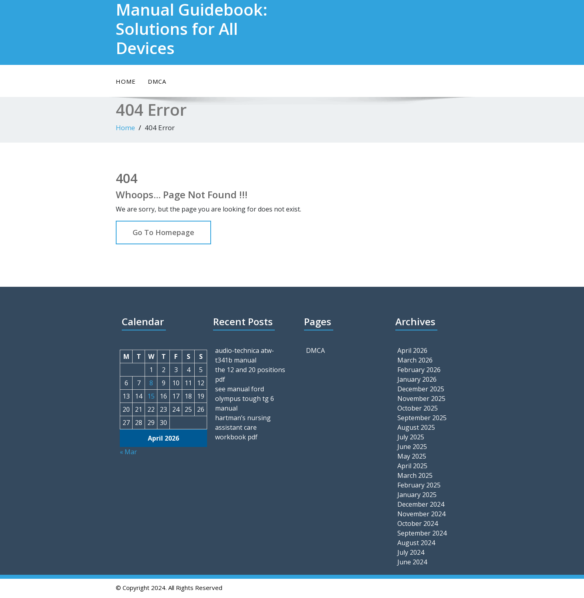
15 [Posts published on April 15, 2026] (151, 396)
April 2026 (412, 350)
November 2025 (421, 398)
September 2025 (422, 417)
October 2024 (417, 523)
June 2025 (412, 446)
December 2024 (420, 504)
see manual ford (239, 389)
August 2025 (416, 427)
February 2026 (419, 369)
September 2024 (422, 533)
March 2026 (415, 360)
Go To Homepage (163, 232)
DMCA (157, 81)
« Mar (128, 451)
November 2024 (421, 513)
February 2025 (419, 485)
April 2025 (412, 465)
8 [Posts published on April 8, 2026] (151, 383)
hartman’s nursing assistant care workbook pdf (243, 427)
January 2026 (417, 379)
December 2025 (420, 389)
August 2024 (416, 542)
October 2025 (417, 408)
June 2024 (412, 562)
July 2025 (410, 437)
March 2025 (415, 475)
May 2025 (411, 456)
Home (126, 81)
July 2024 (410, 552)
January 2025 (417, 494)
